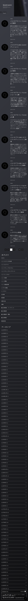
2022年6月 (4, 343)
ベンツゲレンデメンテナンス (8, 271)
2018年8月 (4, 482)
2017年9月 (4, 519)
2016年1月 (4, 585)
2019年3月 (4, 459)
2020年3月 (5, 419)
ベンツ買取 (4, 281)
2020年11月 (5, 393)
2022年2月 (4, 356)
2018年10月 (5, 476)
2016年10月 (5, 555)
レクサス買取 (4, 288)
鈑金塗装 (3, 321)
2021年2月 (4, 383)
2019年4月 (4, 456)
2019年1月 (4, 466)
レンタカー (4, 291)
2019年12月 (4, 429)
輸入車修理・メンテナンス (7, 308)
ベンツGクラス (5, 264)
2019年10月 (5, 436)
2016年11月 (4, 552)
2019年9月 (4, 439)
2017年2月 (5, 542)
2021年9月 (4, 366)
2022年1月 (4, 360)
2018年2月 (4, 502)
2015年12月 (5, 589)
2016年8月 (4, 562)
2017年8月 (5, 522)
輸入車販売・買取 (5, 314)
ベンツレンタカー (5, 274)
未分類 (3, 294)
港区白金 (3, 301)
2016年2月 (4, 582)
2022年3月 (4, 353)
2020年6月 (4, 409)
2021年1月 (4, 386)
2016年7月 (5, 565)
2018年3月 (4, 499)
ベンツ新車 (4, 278)
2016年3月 (5, 579)
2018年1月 (4, 506)
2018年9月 (4, 479)
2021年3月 (4, 380)
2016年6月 (4, 569)
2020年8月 (4, 403)
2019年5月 (5, 453)
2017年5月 (4, 532)
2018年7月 (4, 486)
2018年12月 (4, 469)
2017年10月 (5, 516)
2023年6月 (4, 333)
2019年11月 (4, 433)
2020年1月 (4, 426)
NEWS (2, 258)
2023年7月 (4, 330)
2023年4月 (4, 340)
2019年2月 (4, 462)
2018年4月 (4, 496)
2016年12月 (4, 549)
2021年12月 (4, 363)
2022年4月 (4, 350)
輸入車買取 (4, 317)
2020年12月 (5, 389)
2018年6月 (4, 489)
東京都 (3, 298)
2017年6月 (4, 529)
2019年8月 (4, 443)
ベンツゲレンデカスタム (7, 268)
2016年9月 (4, 559)
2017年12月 (5, 509)
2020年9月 (4, 399)
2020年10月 (5, 396)
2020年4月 (4, 416)
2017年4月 (5, 535)
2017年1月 (4, 545)
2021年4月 (4, 376)
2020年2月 (4, 423)
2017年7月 (4, 526)
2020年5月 (4, 413)
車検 (2, 304)
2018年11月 (4, 472)
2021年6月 (4, 370)
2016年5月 (4, 572)
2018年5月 (4, 492)
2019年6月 (4, 449)
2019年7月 (4, 446)
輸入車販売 (4, 311)
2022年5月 (4, 346)
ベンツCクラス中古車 (6, 261)
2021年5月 (4, 373)
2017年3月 (5, 539)
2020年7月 (4, 406)
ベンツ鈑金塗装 (5, 284)
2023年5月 (4, 336)
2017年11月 (5, 512)
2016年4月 (5, 575)
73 (19, 249)
